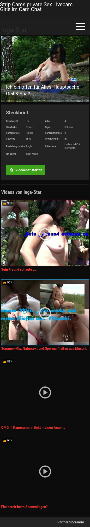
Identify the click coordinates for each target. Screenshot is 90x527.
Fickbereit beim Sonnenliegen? (24, 507)
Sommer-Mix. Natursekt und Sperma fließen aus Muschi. (44, 348)
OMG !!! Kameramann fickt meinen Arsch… (33, 427)
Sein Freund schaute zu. (19, 269)
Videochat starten (25, 170)
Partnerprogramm (70, 522)
